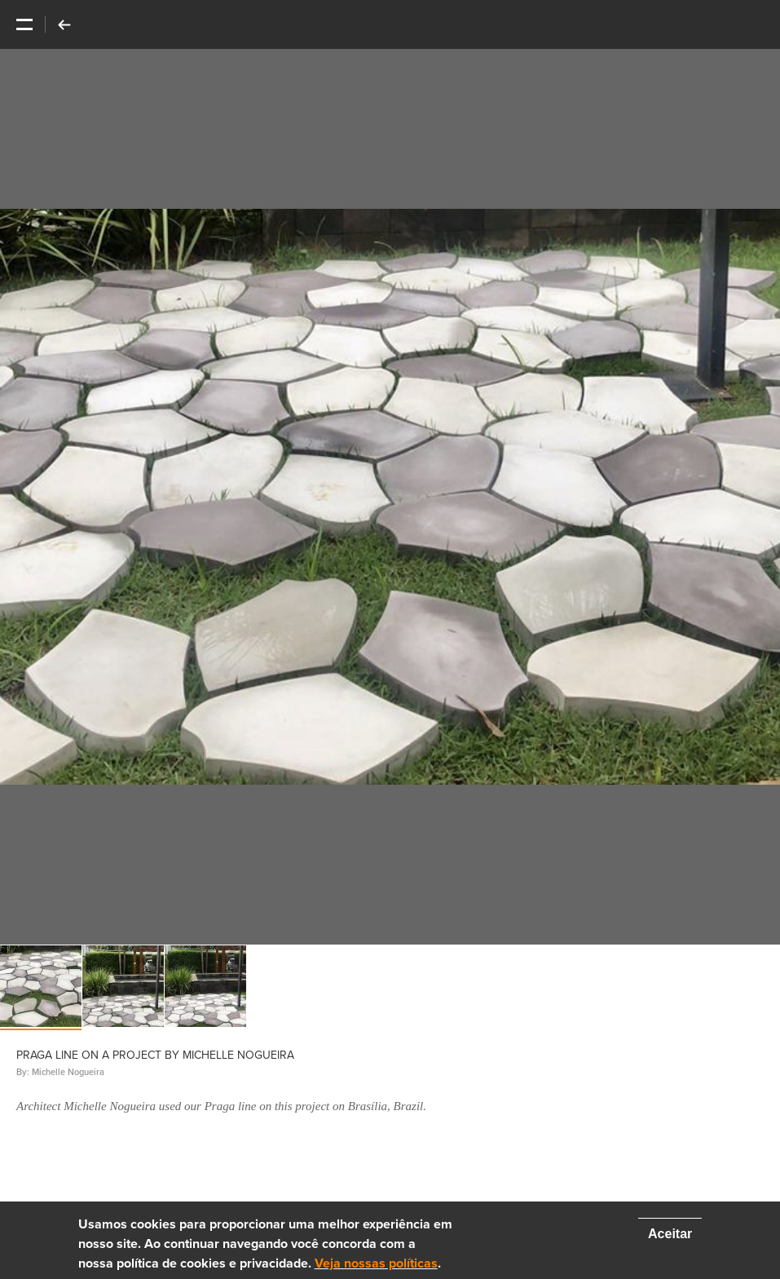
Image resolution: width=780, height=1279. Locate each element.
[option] (390, 497)
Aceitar (670, 1234)
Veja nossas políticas (376, 1263)
